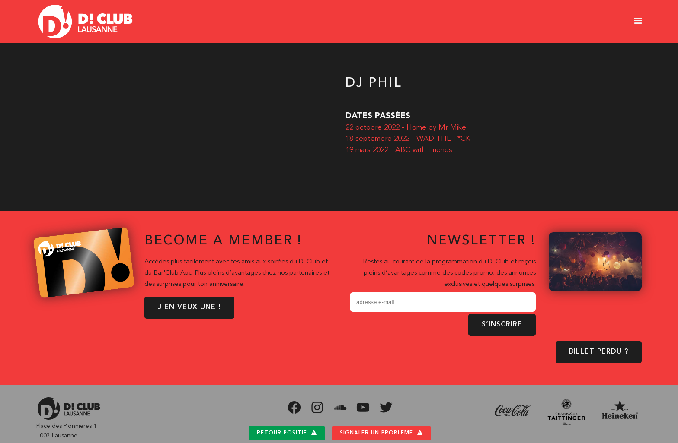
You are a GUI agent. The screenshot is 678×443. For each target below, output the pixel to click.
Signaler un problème (381, 433)
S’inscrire (502, 324)
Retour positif (287, 433)
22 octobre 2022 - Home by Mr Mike (405, 127)
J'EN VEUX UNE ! (189, 307)
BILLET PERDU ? (598, 351)
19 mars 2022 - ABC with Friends (398, 150)
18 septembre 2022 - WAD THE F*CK (407, 138)
